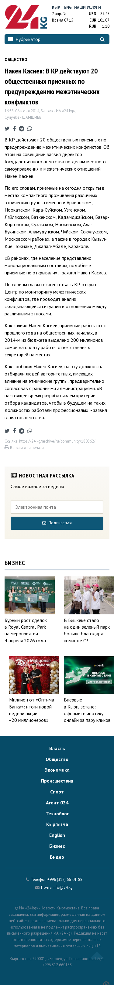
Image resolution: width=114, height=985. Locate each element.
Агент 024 (57, 803)
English (57, 835)
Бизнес (57, 846)
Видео (57, 857)
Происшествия (57, 781)
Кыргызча (57, 824)
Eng (68, 7)
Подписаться (57, 522)
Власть (57, 748)
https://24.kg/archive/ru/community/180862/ (57, 441)
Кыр (56, 7)
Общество (57, 759)
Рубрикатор (24, 39)
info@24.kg (63, 887)
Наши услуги (87, 7)
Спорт (57, 792)
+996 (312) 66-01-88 (64, 879)
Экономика (57, 770)
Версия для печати (24, 447)
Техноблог (57, 813)
